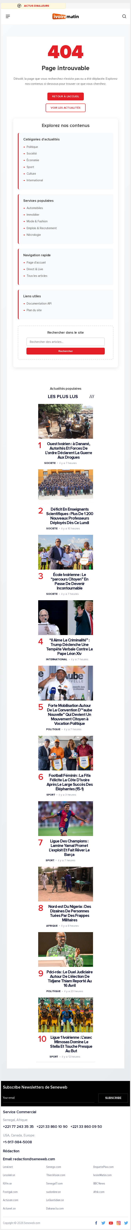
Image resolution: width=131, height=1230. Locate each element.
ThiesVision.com (55, 1175)
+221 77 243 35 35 (18, 1127)
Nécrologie (33, 235)
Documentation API (38, 303)
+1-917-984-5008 (17, 1142)
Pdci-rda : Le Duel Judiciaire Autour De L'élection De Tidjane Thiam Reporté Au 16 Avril (70, 979)
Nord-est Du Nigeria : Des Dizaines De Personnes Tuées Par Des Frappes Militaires (69, 913)
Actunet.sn (9, 1208)
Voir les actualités (65, 107)
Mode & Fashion (36, 221)
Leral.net (8, 1167)
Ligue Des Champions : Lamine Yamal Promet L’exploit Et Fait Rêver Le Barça (69, 848)
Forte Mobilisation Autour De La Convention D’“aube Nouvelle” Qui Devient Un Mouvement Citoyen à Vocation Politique (69, 714)
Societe (49, 462)
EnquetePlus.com (103, 1167)
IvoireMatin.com (102, 1175)
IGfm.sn (7, 1183)
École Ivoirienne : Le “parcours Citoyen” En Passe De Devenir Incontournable (69, 581)
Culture (31, 174)
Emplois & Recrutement (41, 228)
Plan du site (34, 310)
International (34, 180)
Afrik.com (98, 1192)
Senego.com (53, 1167)
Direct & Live (34, 269)
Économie (32, 160)
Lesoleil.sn (9, 1175)
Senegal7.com (54, 1183)
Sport (30, 167)
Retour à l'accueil (65, 96)
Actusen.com (10, 1200)
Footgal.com (10, 1192)
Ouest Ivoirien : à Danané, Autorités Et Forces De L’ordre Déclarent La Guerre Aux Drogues (68, 450)
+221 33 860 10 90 (52, 1127)
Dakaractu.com (55, 1208)
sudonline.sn (53, 1192)
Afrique (51, 925)
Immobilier (32, 215)
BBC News (99, 1183)
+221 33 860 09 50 (86, 1127)
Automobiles (34, 208)
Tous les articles (36, 276)
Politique (32, 147)
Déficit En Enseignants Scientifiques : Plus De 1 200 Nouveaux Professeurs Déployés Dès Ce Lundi (69, 516)
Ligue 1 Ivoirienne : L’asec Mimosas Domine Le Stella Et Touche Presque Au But (71, 1044)
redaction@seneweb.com (34, 1159)
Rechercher (65, 351)
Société (31, 153)
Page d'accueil (35, 262)
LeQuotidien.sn (55, 1200)
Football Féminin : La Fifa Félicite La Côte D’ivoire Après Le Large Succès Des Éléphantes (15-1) (70, 782)
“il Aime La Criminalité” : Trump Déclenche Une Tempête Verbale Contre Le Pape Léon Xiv (69, 647)
